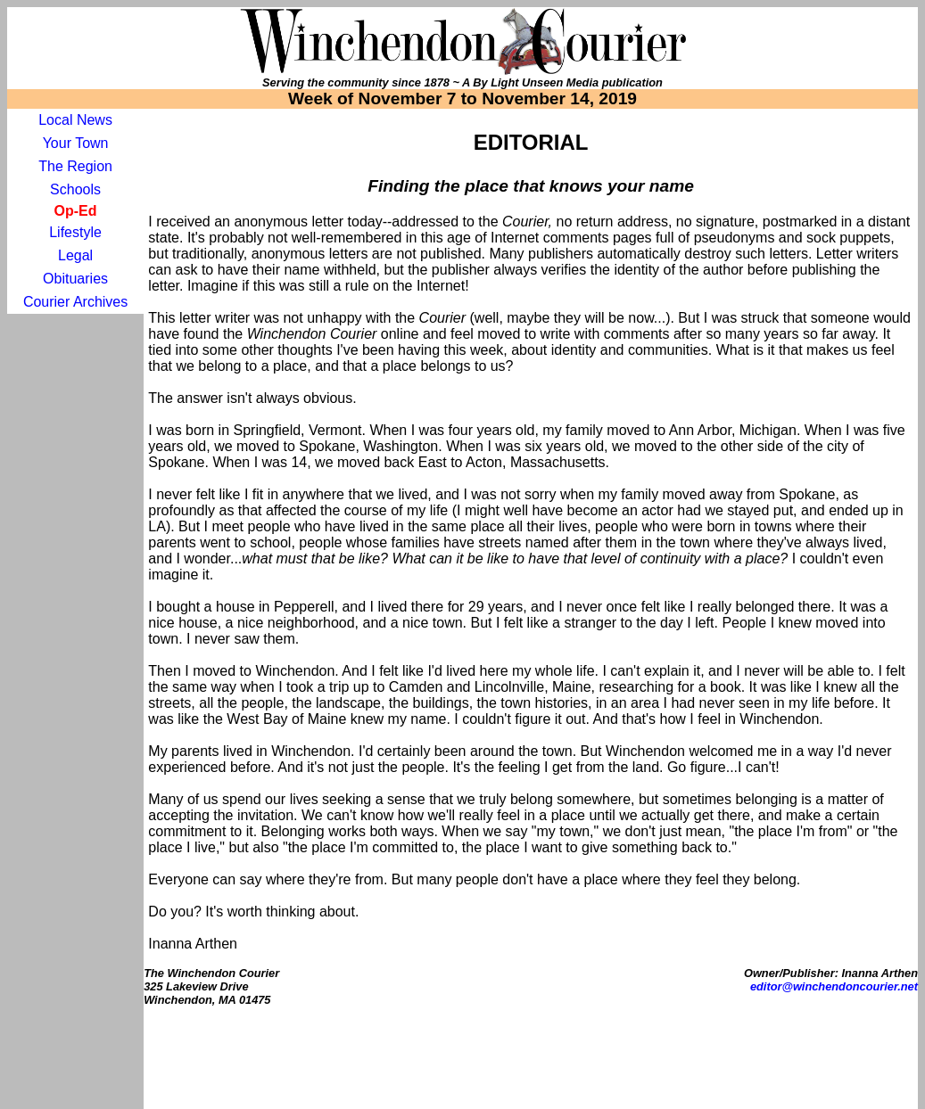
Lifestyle (75, 232)
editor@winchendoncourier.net (834, 986)
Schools (75, 189)
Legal (75, 255)
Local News (75, 119)
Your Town (76, 143)
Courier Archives (75, 301)
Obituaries (75, 278)
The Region (75, 166)
